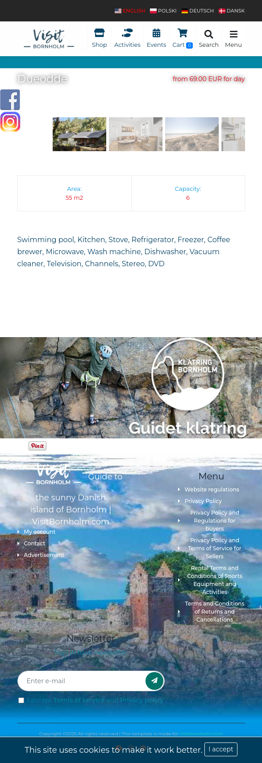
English (130, 11)
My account (36, 531)
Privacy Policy (200, 501)
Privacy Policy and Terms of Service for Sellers (209, 548)
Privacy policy (141, 700)
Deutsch (198, 11)
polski (163, 11)
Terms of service (79, 700)
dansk (232, 11)
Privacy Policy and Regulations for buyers (209, 520)
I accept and (95, 700)
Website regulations (208, 489)
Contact (31, 543)
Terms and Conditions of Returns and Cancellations (211, 611)
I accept (220, 749)
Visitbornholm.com (201, 734)
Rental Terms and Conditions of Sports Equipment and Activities (210, 580)
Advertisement (41, 555)
